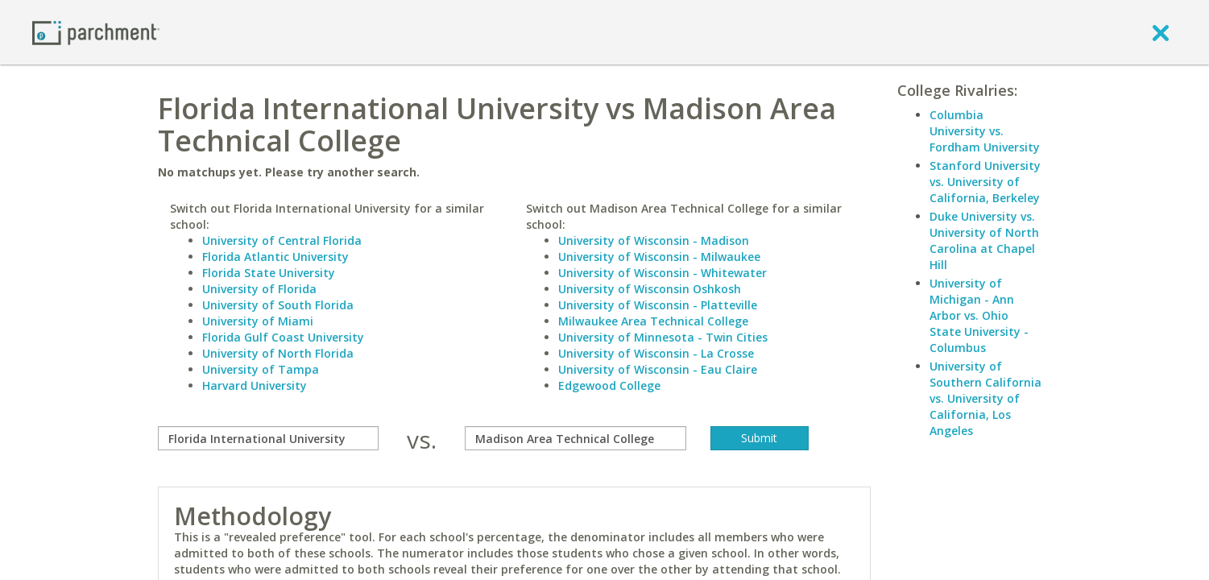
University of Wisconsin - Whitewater (662, 272)
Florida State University (268, 272)
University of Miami (257, 321)
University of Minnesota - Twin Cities (663, 337)
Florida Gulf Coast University (283, 337)
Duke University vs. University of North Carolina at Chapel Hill (984, 240)
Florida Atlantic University (275, 256)
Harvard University (254, 385)
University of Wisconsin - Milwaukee (659, 256)
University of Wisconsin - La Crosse (656, 353)
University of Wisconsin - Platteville (657, 305)
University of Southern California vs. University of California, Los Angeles (985, 398)
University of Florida (259, 288)
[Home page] (95, 31)
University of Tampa (260, 369)
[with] (575, 438)
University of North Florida (278, 353)
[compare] (268, 438)
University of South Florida (278, 305)
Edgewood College (609, 385)
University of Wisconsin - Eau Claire (657, 369)
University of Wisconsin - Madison (653, 240)
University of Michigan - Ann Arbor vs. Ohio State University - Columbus (979, 315)
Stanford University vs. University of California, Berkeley (985, 181)
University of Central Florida (282, 240)
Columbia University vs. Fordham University (985, 131)
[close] (1161, 32)
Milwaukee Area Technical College (653, 321)
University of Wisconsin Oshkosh (649, 288)
